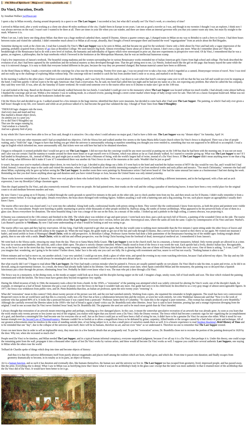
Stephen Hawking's (206, 322)
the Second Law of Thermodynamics (41, 319)
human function (17, 363)
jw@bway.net (30, 16)
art (48, 48)
